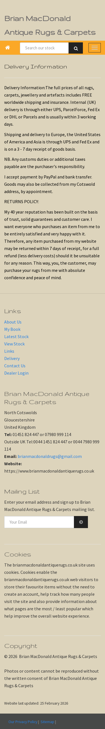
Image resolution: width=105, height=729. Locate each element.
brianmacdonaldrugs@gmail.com (50, 456)
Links (9, 351)
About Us (13, 322)
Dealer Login (16, 373)
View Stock (14, 344)
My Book (12, 329)
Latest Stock (16, 336)
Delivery (12, 358)
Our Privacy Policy (22, 721)
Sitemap (47, 721)
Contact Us (14, 365)
